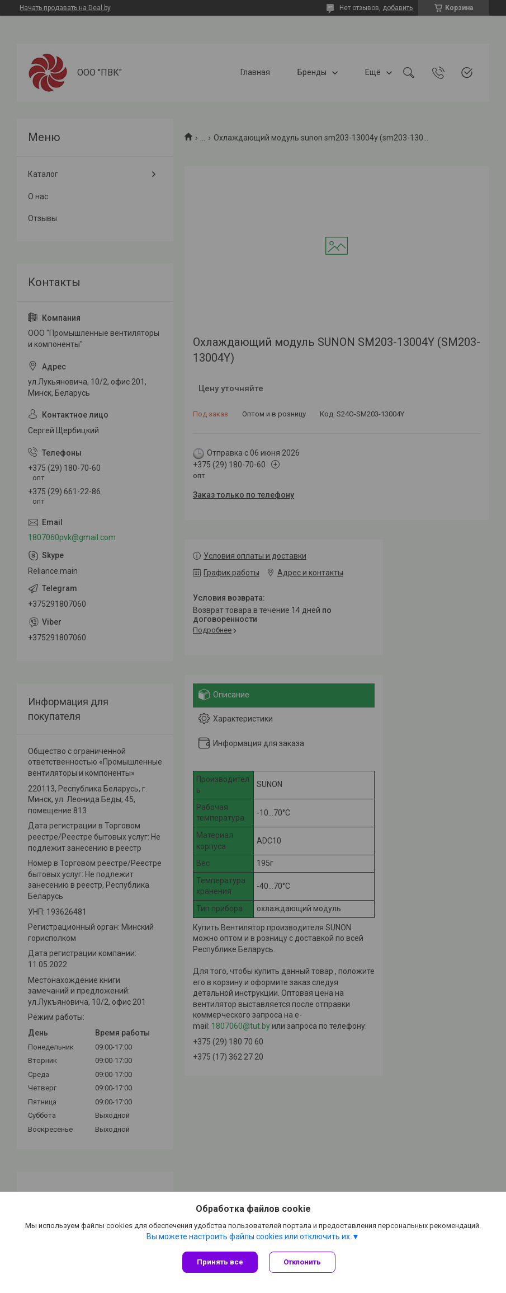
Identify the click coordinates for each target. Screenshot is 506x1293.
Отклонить (302, 1262)
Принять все (220, 1262)
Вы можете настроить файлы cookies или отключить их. (249, 1236)
